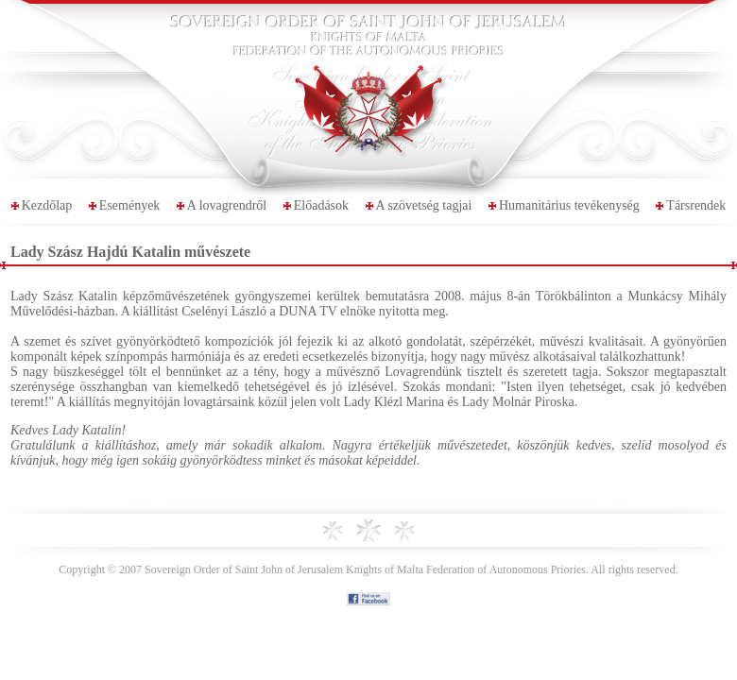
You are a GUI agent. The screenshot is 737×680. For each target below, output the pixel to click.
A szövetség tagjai (424, 205)
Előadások (321, 205)
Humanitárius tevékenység (569, 205)
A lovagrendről (226, 205)
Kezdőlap (47, 205)
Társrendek (696, 205)
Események (130, 205)
